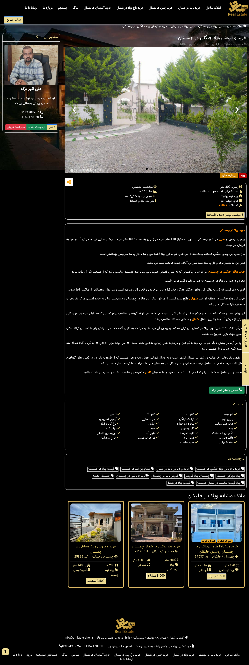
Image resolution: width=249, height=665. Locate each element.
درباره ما (48, 8)
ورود (29, 655)
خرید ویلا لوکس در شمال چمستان (156, 546)
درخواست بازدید (36, 127)
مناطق (75, 655)
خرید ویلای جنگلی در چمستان (226, 272)
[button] (147, 169)
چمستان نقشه (103, 476)
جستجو (62, 8)
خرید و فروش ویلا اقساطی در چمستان (96, 549)
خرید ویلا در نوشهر (210, 655)
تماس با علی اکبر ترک (227, 390)
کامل (148, 372)
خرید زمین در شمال (161, 8)
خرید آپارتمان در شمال (97, 8)
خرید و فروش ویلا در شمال (174, 469)
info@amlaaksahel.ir (79, 637)
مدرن (222, 239)
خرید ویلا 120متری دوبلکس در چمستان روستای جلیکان (216, 549)
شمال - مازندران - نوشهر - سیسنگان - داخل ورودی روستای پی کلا (31, 101)
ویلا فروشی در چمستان (132, 476)
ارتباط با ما (31, 8)
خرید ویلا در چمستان (211, 26)
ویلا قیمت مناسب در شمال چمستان (220, 483)
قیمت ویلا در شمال (180, 483)
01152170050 (31, 117)
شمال (195, 319)
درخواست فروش (16, 127)
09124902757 (31, 112)
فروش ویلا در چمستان (166, 476)
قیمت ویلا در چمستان (103, 469)
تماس (52, 127)
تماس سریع (13, 19)
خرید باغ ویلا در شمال (130, 8)
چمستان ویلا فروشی (199, 476)
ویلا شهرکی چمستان (230, 476)
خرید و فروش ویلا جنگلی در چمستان (144, 26)
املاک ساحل (213, 8)
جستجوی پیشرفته (47, 655)
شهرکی (193, 298)
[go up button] (5, 651)
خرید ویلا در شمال (189, 8)
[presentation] (74, 110)
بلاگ (75, 8)
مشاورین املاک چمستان (137, 469)
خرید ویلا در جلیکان (183, 26)
